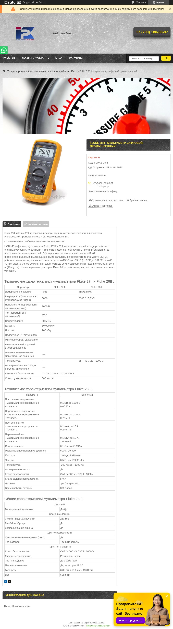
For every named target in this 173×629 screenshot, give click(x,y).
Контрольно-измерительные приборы (48, 71)
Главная (9, 58)
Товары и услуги (33, 58)
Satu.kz (100, 623)
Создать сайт (29, 2)
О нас (59, 58)
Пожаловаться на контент (98, 626)
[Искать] (166, 58)
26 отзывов (141, 2)
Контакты (75, 58)
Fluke (74, 71)
